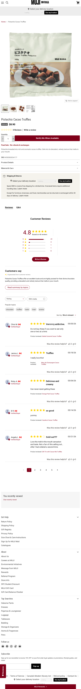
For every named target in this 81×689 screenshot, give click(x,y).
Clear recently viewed (10, 499)
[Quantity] (8, 139)
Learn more (22, 189)
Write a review (30, 130)
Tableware (5, 619)
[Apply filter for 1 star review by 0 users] (37, 251)
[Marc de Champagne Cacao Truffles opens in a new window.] (51, 363)
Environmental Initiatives (11, 564)
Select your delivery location (40, 9)
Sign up (36, 666)
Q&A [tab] (18, 207)
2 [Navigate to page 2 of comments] (34, 470)
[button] (40, 686)
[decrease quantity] (2, 139)
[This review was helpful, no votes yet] (69, 344)
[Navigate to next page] (57, 470)
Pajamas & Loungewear (11, 611)
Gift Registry (6, 529)
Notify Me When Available (47, 138)
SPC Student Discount (10, 584)
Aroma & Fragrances (9, 631)
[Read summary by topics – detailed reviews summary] (17, 287)
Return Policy (6, 522)
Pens (3, 635)
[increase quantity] (13, 139)
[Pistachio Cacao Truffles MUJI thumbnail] (5, 108)
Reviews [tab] (9, 207)
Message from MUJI (9, 568)
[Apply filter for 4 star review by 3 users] (37, 242)
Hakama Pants (7, 603)
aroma (41, 309)
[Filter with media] (37, 299)
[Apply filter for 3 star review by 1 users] (37, 245)
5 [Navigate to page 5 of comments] (51, 470)
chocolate (9, 309)
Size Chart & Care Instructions (13, 537)
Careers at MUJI (7, 560)
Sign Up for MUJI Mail (10, 541)
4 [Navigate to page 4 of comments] (46, 470)
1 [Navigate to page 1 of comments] (29, 470)
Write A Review (40, 259)
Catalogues (6, 545)
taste (27, 309)
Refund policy (59, 676)
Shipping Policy (7, 525)
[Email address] (15, 667)
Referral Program (8, 576)
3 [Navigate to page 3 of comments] (40, 470)
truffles (19, 309)
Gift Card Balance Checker (12, 592)
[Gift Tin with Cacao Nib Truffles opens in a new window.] (52, 452)
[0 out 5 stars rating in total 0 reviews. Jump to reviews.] (11, 130)
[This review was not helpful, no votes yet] (73, 344)
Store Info (5, 580)
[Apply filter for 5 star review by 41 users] (37, 239)
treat (34, 309)
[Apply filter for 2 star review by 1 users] (37, 248)
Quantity (4, 134)
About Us (5, 556)
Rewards (4, 572)
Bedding (4, 623)
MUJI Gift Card (7, 588)
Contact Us (72, 676)
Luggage (4, 615)
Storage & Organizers (10, 627)
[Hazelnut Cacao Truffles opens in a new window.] (49, 420)
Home (3, 22)
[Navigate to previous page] (23, 470)
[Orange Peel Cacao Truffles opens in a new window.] (50, 394)
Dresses (4, 607)
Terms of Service (17, 676)
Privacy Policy (7, 533)
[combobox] (15, 299)
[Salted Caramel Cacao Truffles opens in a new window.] (51, 336)
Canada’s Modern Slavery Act (39, 676)
